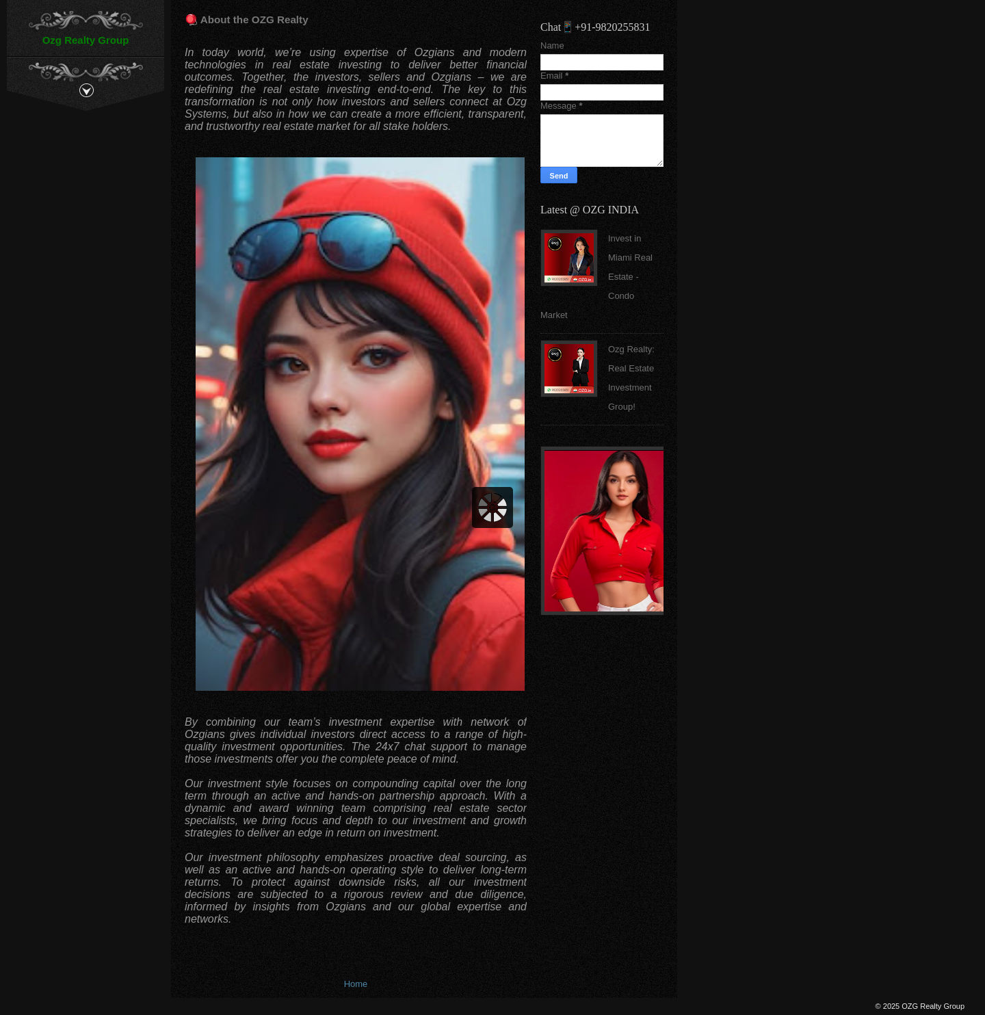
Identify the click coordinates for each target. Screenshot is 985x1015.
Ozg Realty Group (85, 40)
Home (356, 984)
